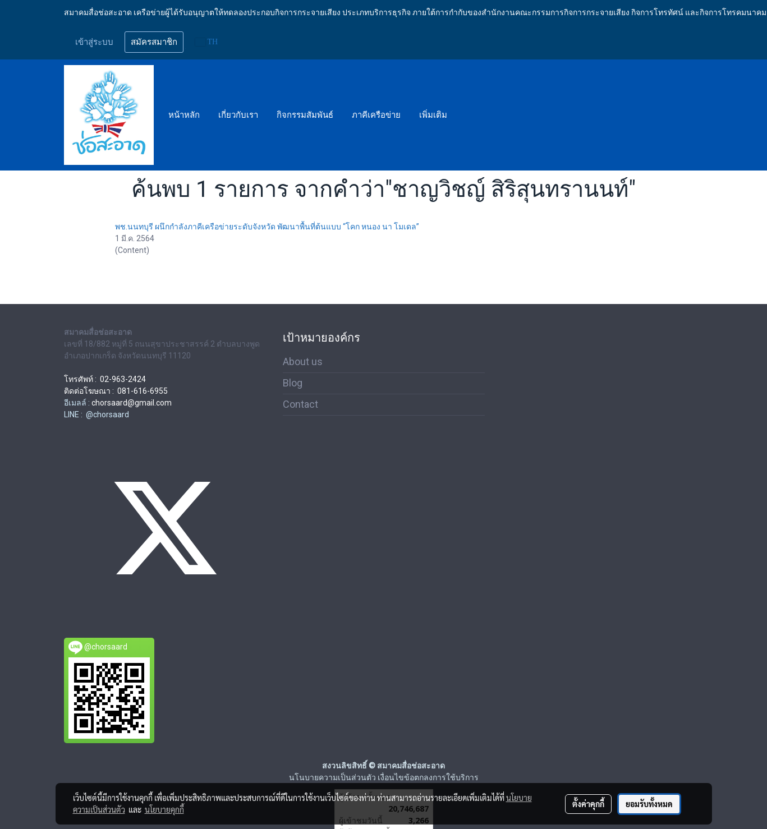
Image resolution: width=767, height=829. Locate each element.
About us (303, 361)
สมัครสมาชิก (154, 42)
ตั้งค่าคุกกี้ (588, 804)
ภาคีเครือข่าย (376, 115)
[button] (466, 114)
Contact (300, 404)
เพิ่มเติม (433, 115)
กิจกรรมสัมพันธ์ (305, 115)
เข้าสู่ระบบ (94, 42)
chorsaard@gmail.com (131, 402)
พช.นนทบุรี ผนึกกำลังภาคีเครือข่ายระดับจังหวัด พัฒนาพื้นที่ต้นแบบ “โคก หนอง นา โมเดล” (267, 226)
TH (206, 42)
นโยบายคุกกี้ (164, 809)
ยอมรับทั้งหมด (649, 804)
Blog (292, 383)
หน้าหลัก (184, 115)
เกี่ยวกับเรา (238, 115)
